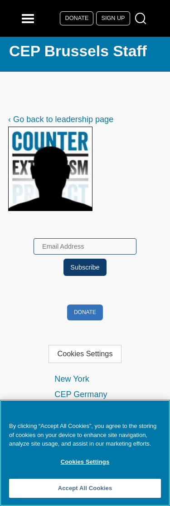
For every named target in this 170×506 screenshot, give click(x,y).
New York (71, 378)
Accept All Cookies (85, 488)
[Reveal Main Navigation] (29, 18)
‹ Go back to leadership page (60, 119)
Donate (77, 18)
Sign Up (113, 18)
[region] (85, 453)
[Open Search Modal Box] (142, 19)
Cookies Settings (84, 353)
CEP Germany (80, 394)
